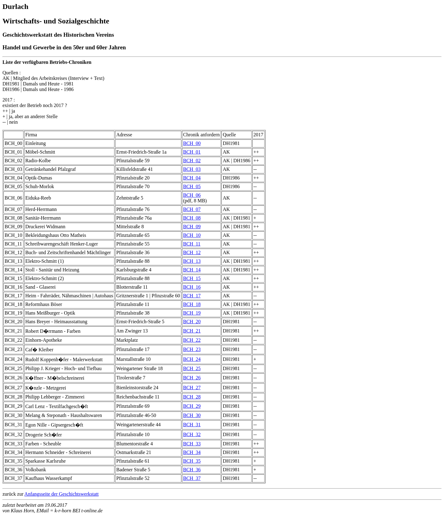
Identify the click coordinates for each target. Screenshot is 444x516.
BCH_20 (192, 321)
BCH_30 (192, 415)
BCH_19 (192, 313)
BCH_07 (192, 209)
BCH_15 (192, 278)
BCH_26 (192, 377)
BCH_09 (192, 226)
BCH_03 (192, 169)
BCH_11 (191, 243)
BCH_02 (192, 160)
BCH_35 (192, 461)
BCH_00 (192, 143)
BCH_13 (192, 261)
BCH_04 (192, 177)
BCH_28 (192, 396)
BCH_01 (192, 152)
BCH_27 (192, 387)
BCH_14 (192, 269)
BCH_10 (192, 235)
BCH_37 (192, 478)
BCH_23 (192, 349)
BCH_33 (192, 443)
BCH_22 (192, 340)
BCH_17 (192, 295)
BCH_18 (192, 304)
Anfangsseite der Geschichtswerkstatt (61, 494)
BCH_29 (192, 406)
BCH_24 (192, 359)
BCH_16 (192, 287)
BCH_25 (192, 368)
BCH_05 (192, 186)
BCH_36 (192, 469)
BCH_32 (192, 434)
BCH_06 (192, 195)
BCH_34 (192, 452)
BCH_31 (192, 424)
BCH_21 (192, 330)
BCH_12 (192, 252)
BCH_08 (192, 218)
